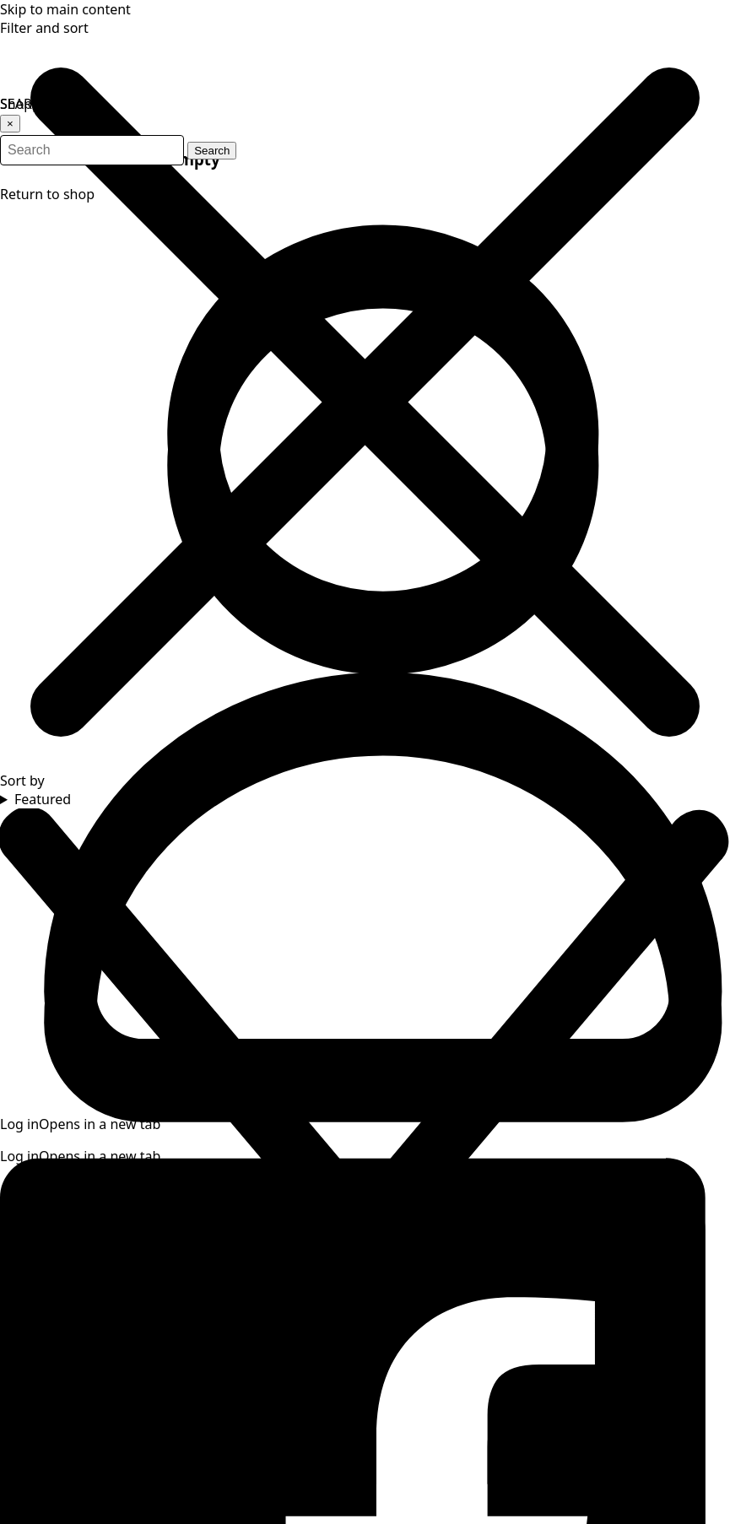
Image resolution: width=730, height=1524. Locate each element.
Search (240, 132)
